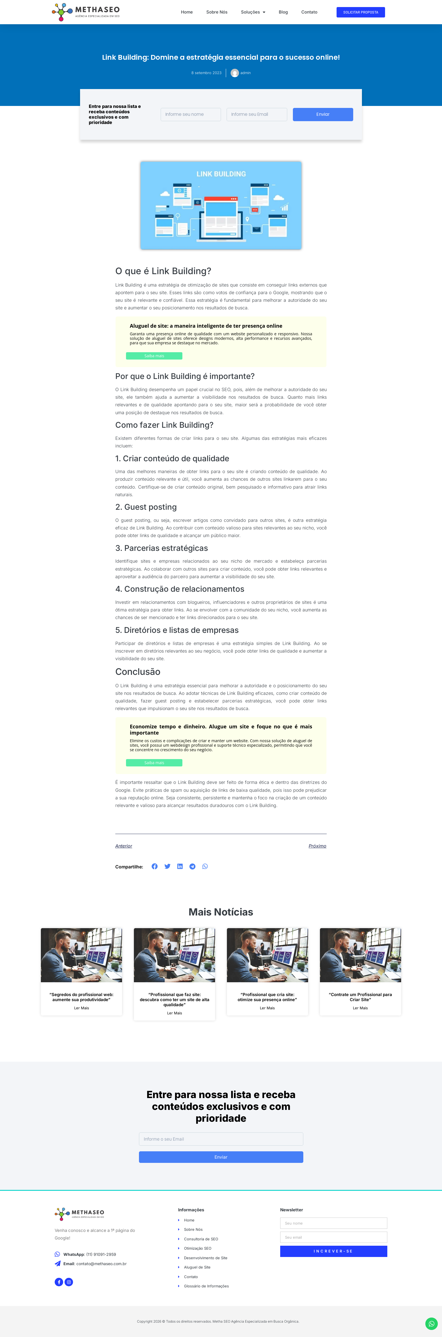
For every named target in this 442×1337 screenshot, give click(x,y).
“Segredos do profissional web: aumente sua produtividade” (81, 997)
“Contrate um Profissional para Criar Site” (360, 997)
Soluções (253, 12)
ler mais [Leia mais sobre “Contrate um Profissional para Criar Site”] (360, 1008)
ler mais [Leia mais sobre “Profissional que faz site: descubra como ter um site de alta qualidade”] (174, 1013)
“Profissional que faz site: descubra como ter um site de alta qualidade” (174, 999)
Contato (309, 12)
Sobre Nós (216, 12)
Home (187, 12)
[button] (155, 866)
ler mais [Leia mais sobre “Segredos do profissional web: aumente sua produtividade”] (81, 1008)
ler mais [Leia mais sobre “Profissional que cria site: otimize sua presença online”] (267, 1008)
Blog (283, 12)
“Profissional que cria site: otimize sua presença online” (267, 997)
